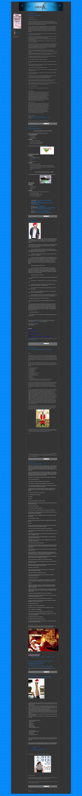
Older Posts (55, 789)
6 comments (40, 786)
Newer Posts (30, 789)
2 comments (40, 216)
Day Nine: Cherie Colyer (34, 221)
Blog (29, 114)
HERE (40, 454)
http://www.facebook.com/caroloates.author (38, 116)
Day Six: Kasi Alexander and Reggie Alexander (40, 676)
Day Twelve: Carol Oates (34, 15)
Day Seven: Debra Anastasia (35, 464)
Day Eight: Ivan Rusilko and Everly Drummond (40, 349)
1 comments (40, 123)
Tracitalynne (17, 33)
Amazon (29, 118)
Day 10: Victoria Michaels (34, 128)
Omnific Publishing (18, 32)
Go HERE (32, 339)
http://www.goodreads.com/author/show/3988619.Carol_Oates (41, 117)
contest (31, 344)
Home (43, 789)
